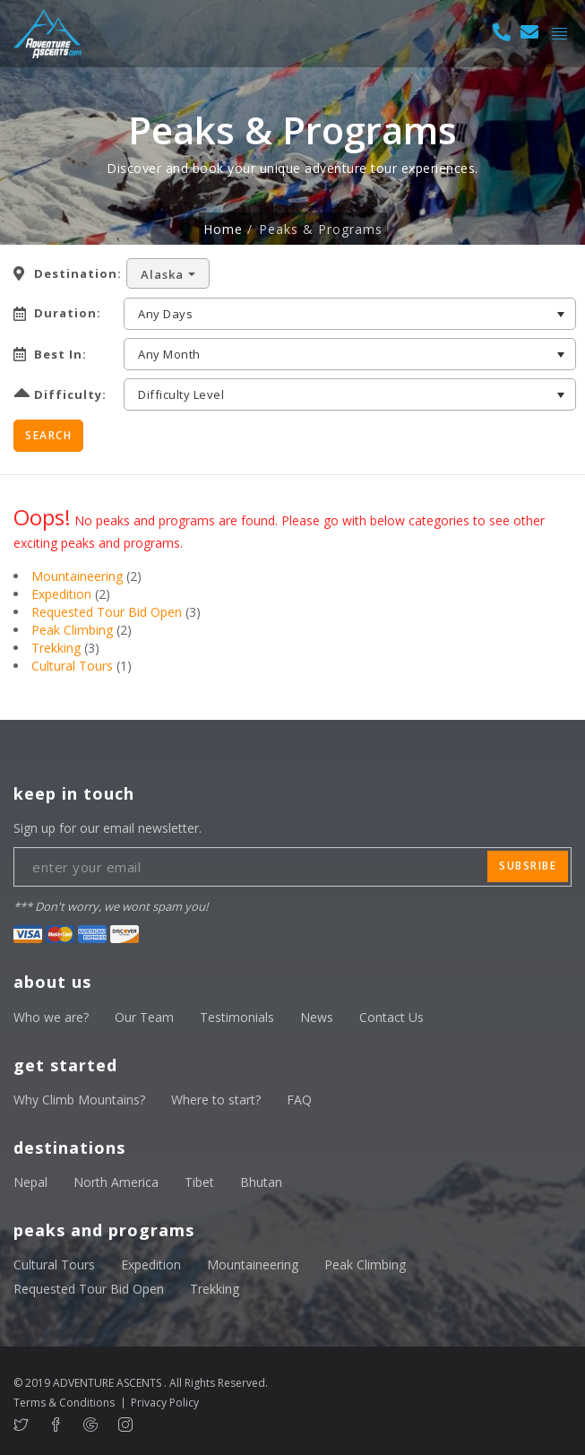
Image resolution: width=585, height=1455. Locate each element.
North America (116, 1182)
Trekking (56, 647)
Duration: (67, 313)
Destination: (78, 274)
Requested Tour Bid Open (106, 611)
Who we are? (51, 1017)
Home (223, 229)
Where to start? (216, 1099)
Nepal (30, 1182)
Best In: (60, 354)
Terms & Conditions (64, 1402)
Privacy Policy (165, 1402)
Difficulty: (70, 395)
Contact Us (391, 1017)
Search (48, 435)
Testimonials (237, 1017)
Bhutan (261, 1182)
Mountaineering (77, 576)
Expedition (61, 593)
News (316, 1017)
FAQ (299, 1099)
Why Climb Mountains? (79, 1099)
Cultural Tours (72, 665)
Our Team (144, 1017)
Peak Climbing (72, 629)
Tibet (199, 1182)
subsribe (527, 865)
